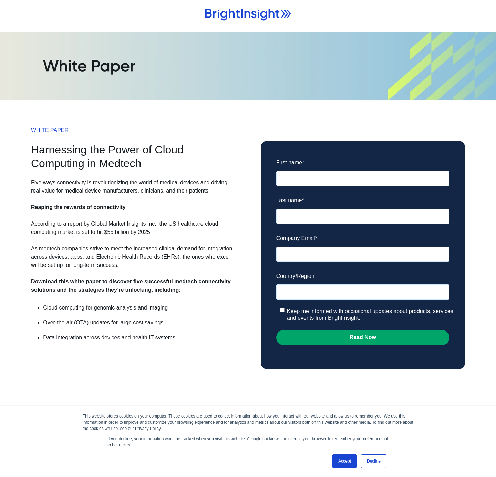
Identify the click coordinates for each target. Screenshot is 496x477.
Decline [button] (374, 461)
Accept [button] (344, 461)
